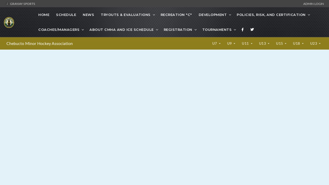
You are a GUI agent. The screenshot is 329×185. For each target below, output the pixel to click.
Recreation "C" (176, 15)
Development (213, 15)
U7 (215, 43)
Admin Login (313, 4)
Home (43, 15)
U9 (230, 43)
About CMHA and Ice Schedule (121, 29)
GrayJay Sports (20, 4)
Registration (178, 29)
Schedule (66, 15)
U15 (280, 43)
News (88, 15)
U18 (297, 43)
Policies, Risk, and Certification (271, 15)
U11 (246, 43)
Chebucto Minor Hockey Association (39, 43)
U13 (263, 43)
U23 (314, 43)
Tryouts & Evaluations (126, 15)
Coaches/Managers (58, 29)
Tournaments (217, 29)
